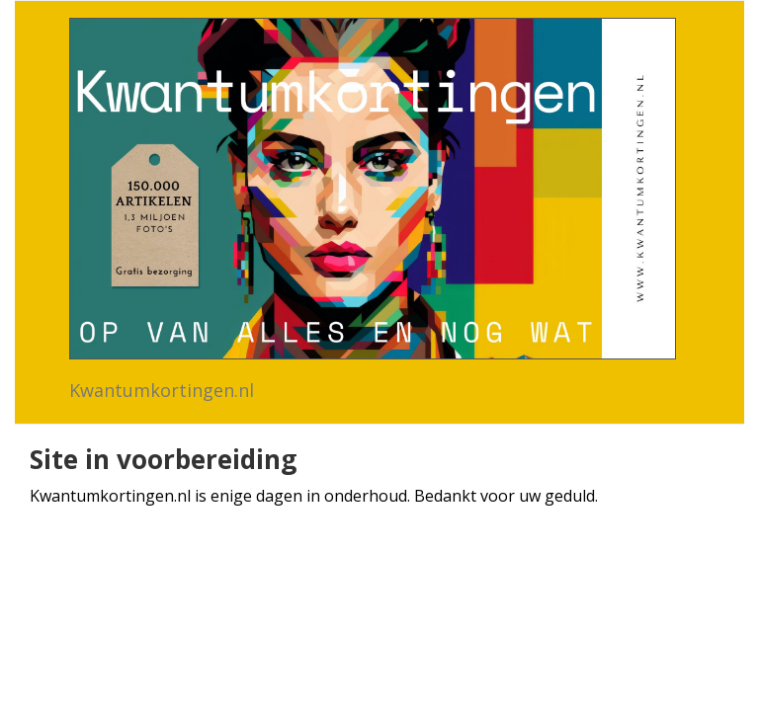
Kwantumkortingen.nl (161, 390)
